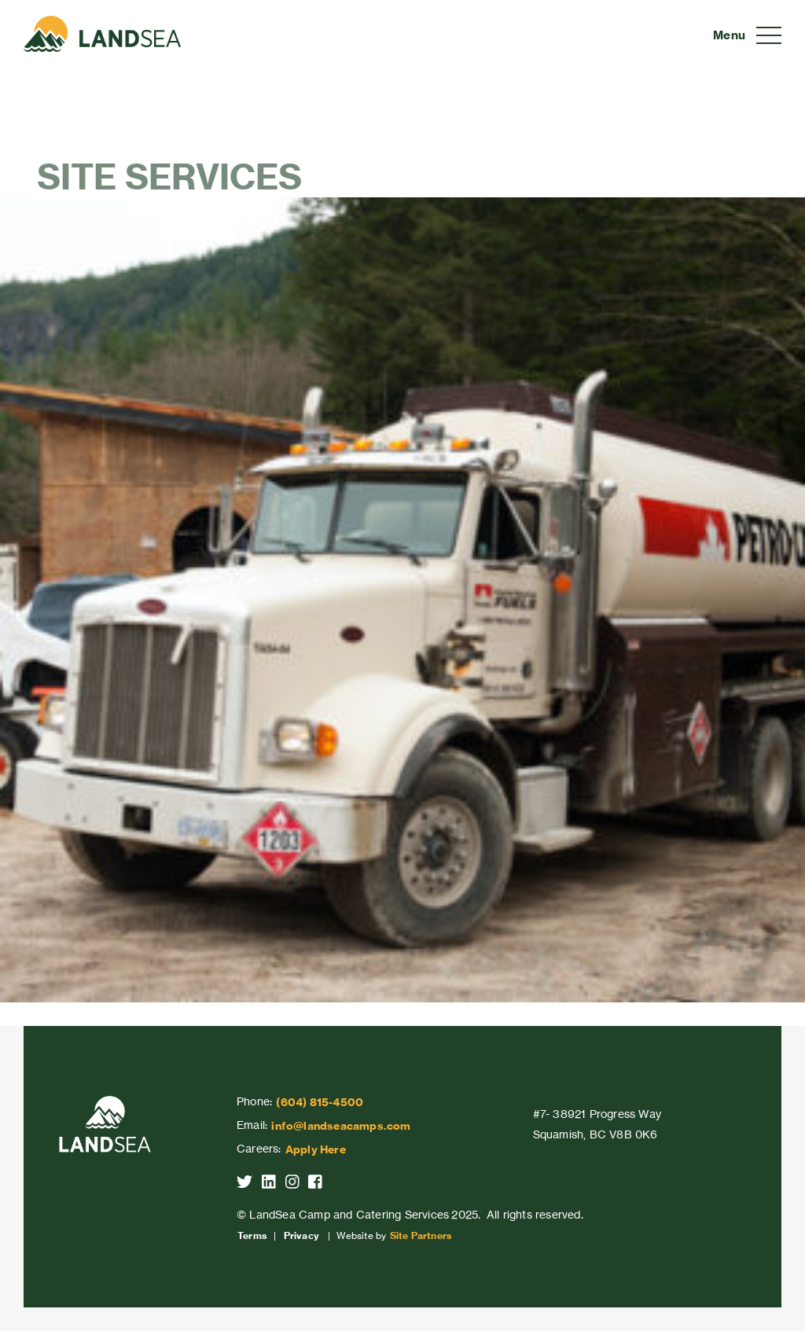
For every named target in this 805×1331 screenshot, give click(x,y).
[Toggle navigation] (747, 35)
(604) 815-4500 (319, 1102)
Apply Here (315, 1149)
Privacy (301, 1235)
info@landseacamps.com (340, 1126)
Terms (251, 1235)
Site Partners (421, 1235)
